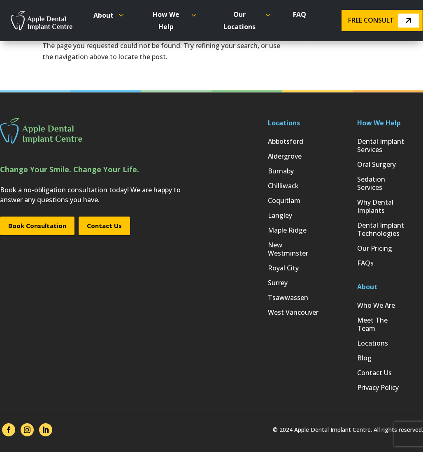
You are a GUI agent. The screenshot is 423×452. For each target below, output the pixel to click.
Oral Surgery (376, 164)
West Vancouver (293, 312)
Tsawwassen (288, 297)
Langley (280, 215)
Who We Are (376, 305)
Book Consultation (37, 225)
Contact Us (104, 225)
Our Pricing (374, 248)
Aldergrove (285, 156)
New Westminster (288, 249)
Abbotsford (285, 141)
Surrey (278, 283)
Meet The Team (372, 324)
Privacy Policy (378, 387)
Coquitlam (284, 200)
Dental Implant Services (380, 145)
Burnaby (281, 171)
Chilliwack (283, 186)
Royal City (283, 268)
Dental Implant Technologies (380, 229)
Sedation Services (371, 183)
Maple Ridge (287, 230)
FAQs (365, 263)
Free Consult (383, 20)
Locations (372, 343)
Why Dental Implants (375, 206)
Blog (364, 358)
